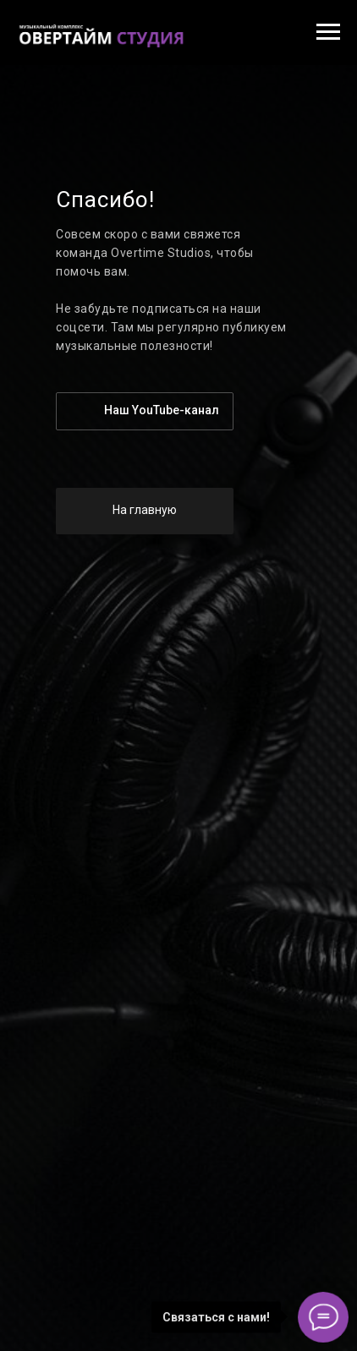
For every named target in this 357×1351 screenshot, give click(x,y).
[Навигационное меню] (328, 32)
